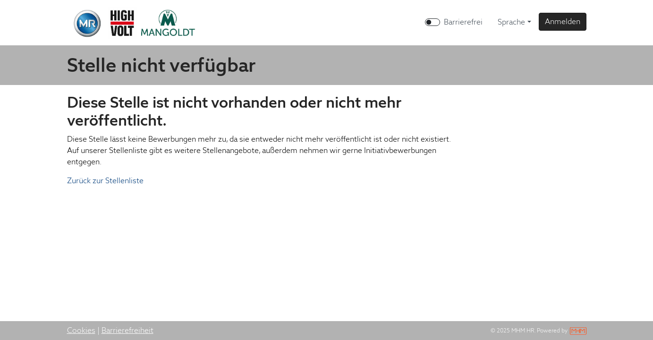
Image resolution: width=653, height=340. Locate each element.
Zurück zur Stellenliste (105, 181)
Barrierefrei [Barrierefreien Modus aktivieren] (463, 22)
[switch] (432, 22)
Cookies (81, 330)
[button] (562, 22)
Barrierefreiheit (127, 330)
